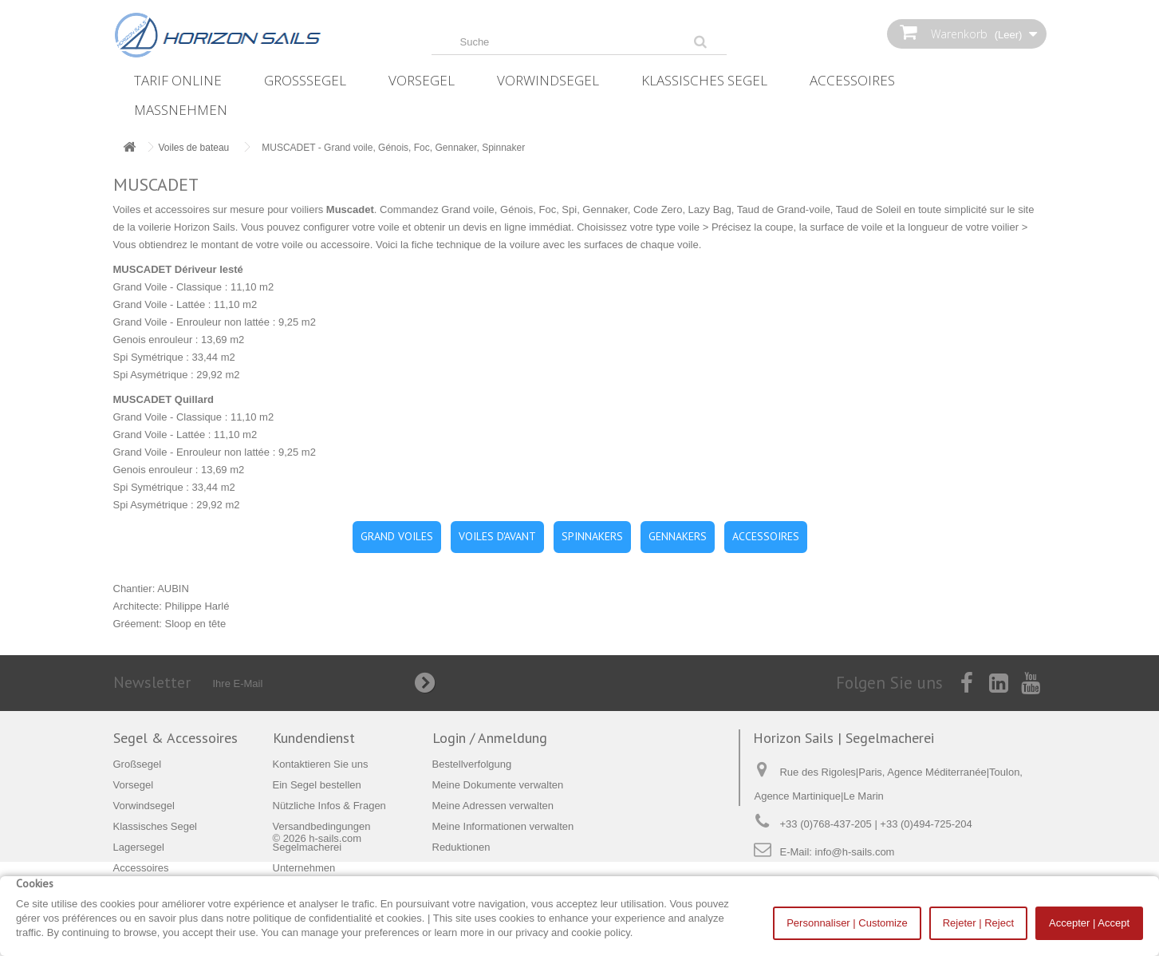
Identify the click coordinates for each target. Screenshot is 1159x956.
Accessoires (852, 80)
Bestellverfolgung (472, 764)
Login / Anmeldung (489, 738)
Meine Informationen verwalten (503, 826)
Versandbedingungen (322, 826)
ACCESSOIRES (765, 536)
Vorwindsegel (548, 80)
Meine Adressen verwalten (493, 806)
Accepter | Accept (1089, 923)
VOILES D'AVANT (497, 536)
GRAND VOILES (397, 536)
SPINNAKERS (592, 536)
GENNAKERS (677, 536)
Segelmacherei (307, 847)
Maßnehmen (180, 110)
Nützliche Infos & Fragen (329, 806)
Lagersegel (138, 847)
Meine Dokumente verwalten (498, 785)
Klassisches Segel (704, 80)
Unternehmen (304, 868)
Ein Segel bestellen (317, 785)
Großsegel (305, 80)
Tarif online (178, 80)
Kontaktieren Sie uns (321, 764)
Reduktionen (461, 847)
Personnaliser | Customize (847, 923)
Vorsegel (421, 80)
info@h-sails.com (855, 852)
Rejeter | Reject (978, 923)
